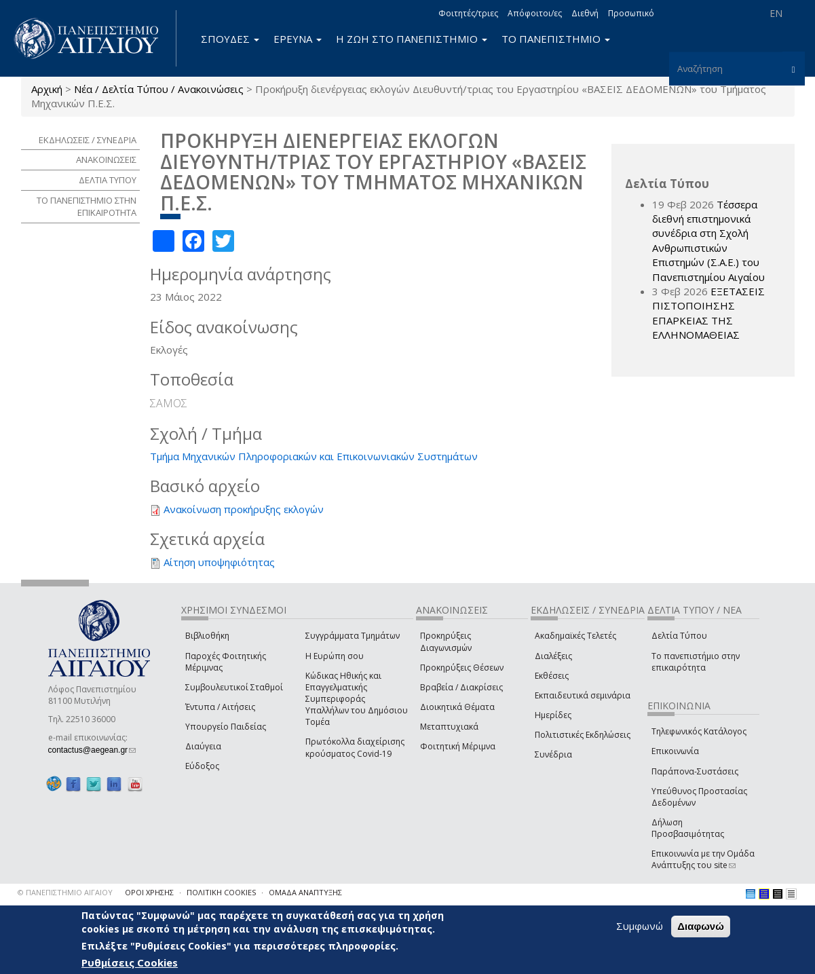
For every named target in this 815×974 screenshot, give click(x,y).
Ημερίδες (553, 715)
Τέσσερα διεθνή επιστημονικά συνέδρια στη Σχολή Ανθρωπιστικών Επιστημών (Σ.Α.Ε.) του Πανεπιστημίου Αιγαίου (708, 241)
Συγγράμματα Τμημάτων (352, 635)
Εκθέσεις (552, 675)
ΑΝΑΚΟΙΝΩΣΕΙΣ (106, 159)
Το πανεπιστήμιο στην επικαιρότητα (695, 661)
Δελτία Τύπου (679, 635)
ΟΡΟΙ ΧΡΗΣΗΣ (149, 892)
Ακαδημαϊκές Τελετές (575, 635)
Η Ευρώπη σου (334, 656)
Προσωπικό (631, 13)
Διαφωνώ (700, 926)
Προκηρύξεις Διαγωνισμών (446, 641)
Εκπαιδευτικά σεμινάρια (582, 695)
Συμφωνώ (639, 926)
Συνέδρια (553, 754)
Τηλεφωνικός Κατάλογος (698, 731)
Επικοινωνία (675, 751)
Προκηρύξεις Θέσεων (462, 667)
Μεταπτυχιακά (449, 726)
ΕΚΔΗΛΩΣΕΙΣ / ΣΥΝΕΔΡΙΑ (87, 140)
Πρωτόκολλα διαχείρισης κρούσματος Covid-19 (354, 747)
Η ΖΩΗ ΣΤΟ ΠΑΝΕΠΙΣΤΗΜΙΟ (411, 38)
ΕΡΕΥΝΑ (297, 38)
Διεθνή (585, 13)
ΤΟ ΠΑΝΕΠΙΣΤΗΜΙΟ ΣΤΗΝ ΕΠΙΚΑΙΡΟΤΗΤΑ (86, 206)
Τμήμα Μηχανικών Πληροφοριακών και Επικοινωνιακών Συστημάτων (314, 456)
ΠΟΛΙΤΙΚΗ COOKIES (221, 892)
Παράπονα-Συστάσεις (694, 771)
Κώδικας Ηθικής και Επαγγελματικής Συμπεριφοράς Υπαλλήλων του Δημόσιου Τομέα (356, 699)
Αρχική (46, 89)
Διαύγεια (203, 746)
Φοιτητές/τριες (468, 13)
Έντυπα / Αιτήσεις (220, 707)
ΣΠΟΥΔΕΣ (230, 38)
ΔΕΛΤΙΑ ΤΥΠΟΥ (107, 180)
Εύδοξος (202, 766)
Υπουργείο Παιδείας (225, 726)
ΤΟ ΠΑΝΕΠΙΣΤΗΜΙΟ (555, 38)
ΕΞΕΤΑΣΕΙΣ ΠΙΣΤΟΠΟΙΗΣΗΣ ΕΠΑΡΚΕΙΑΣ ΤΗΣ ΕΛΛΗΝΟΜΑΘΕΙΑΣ (708, 312)
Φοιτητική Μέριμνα (457, 746)
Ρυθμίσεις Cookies (129, 962)
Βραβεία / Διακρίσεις (461, 687)
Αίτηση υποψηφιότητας (219, 562)
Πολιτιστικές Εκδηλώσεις (582, 735)
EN (776, 13)
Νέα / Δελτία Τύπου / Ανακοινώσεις (159, 89)
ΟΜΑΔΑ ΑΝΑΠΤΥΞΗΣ (305, 892)
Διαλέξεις (553, 656)
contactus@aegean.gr (92, 750)
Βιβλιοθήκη (207, 635)
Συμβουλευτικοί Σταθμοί (234, 687)
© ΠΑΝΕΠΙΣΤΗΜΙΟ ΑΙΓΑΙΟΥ (65, 892)
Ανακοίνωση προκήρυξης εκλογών (244, 509)
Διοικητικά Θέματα (457, 707)
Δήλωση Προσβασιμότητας (687, 828)
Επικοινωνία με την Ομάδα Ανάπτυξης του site (703, 859)
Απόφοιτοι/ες (535, 13)
